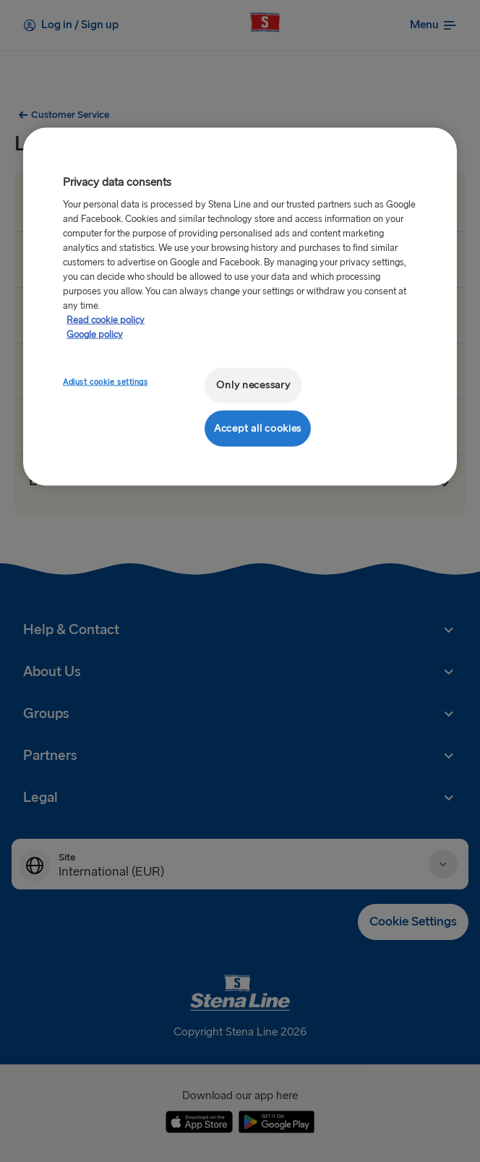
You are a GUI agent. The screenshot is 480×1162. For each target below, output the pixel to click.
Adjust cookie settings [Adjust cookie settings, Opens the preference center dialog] (105, 382)
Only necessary (253, 385)
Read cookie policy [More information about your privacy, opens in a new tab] (106, 320)
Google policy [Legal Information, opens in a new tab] (95, 335)
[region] (240, 307)
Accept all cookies (257, 428)
